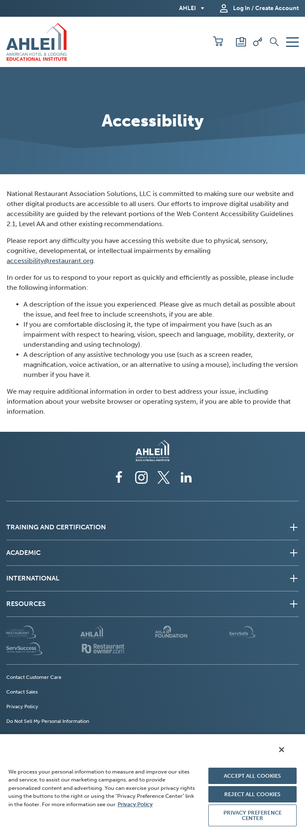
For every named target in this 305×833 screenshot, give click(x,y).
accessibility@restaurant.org (50, 261)
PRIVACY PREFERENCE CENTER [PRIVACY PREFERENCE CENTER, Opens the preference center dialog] (252, 815)
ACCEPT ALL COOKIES (252, 776)
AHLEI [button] (187, 8)
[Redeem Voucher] (258, 42)
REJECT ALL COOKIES (252, 794)
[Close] (281, 749)
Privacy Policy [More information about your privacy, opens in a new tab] (135, 804)
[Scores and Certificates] (241, 42)
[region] (152, 783)
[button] (218, 42)
